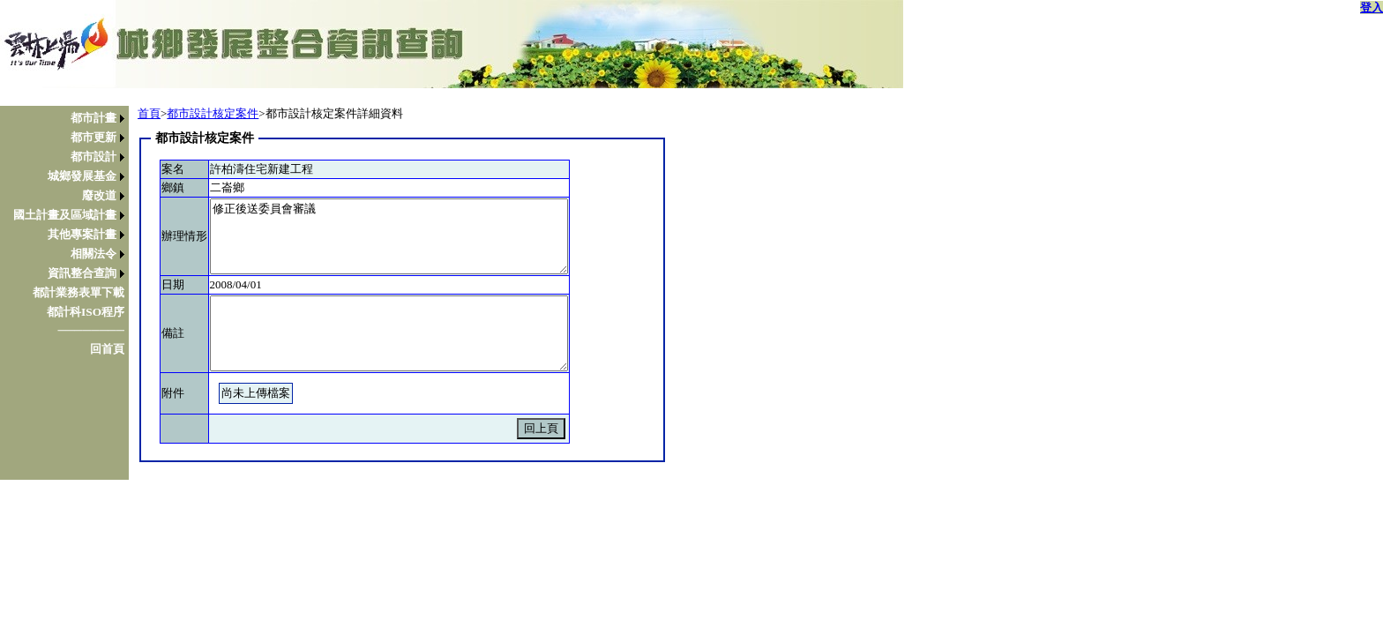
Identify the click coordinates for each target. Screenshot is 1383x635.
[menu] (69, 234)
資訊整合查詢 (82, 273)
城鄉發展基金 (82, 176)
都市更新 (93, 137)
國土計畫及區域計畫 (64, 214)
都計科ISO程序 (85, 311)
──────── (90, 330)
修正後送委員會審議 (389, 236)
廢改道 (99, 195)
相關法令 (93, 253)
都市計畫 (93, 117)
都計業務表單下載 (78, 292)
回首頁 (107, 348)
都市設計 (93, 156)
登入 (1371, 7)
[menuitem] (69, 118)
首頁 (149, 113)
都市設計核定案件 (212, 113)
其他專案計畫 (82, 234)
